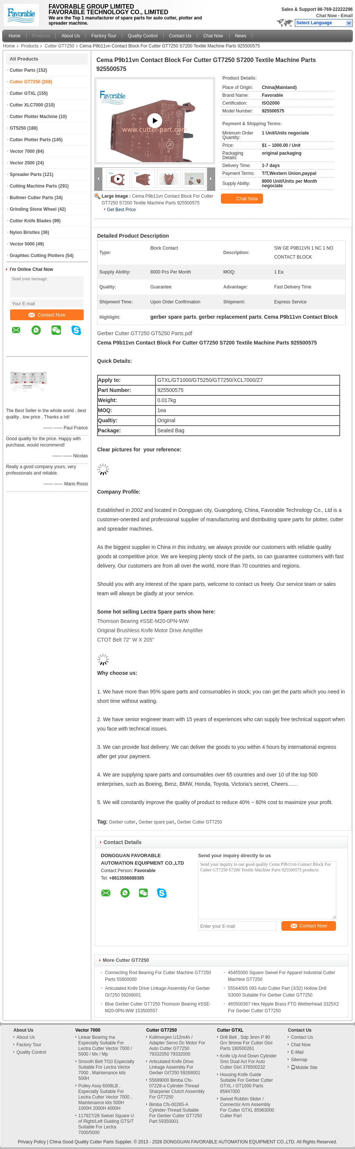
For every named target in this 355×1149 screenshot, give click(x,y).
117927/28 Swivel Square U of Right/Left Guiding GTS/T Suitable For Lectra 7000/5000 (106, 1124)
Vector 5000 (22, 244)
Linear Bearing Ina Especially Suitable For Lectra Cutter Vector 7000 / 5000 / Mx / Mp (105, 1046)
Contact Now (46, 315)
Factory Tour (104, 35)
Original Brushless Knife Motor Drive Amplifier (150, 630)
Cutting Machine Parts (33, 186)
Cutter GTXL (23, 93)
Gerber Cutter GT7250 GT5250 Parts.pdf (144, 333)
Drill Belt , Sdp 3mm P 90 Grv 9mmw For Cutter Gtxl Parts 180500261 (246, 1043)
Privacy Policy (32, 1142)
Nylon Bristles (25, 232)
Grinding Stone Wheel (33, 209)
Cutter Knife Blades (30, 220)
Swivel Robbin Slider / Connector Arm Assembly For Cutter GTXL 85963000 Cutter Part (247, 1107)
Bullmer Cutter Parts (31, 197)
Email (347, 15)
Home (15, 35)
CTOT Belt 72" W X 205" (125, 640)
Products (41, 35)
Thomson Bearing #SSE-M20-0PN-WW (143, 621)
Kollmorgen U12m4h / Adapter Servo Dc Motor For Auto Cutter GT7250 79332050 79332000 (177, 1046)
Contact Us (180, 35)
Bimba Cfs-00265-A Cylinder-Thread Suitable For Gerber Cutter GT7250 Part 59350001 (175, 1113)
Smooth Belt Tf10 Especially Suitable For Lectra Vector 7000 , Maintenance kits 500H (106, 1070)
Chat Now (326, 15)
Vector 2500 (22, 163)
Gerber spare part (156, 822)
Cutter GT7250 (59, 46)
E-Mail (297, 1052)
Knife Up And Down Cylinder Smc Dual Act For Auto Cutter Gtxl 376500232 (248, 1061)
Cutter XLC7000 (26, 105)
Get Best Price (121, 209)
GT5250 (18, 128)
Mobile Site (304, 1067)
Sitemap (299, 1059)
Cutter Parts (23, 70)
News (240, 35)
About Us (70, 35)
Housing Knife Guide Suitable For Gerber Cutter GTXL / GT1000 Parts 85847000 (246, 1083)
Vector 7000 (22, 151)
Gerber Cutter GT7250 (199, 822)
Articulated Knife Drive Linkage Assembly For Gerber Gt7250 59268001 (174, 1067)
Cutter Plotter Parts (30, 139)
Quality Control (142, 35)
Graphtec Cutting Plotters (37, 255)
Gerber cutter (122, 822)
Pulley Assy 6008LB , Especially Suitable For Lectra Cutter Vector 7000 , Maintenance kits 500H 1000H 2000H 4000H (105, 1097)
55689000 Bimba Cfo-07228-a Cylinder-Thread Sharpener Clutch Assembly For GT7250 (176, 1089)
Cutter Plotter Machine (34, 116)
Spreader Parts (25, 174)
